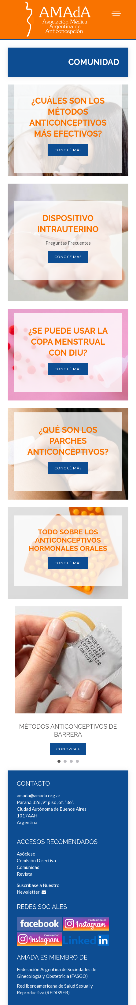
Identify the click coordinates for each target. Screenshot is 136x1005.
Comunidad (28, 867)
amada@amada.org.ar (39, 795)
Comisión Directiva (36, 860)
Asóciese (26, 853)
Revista (24, 874)
